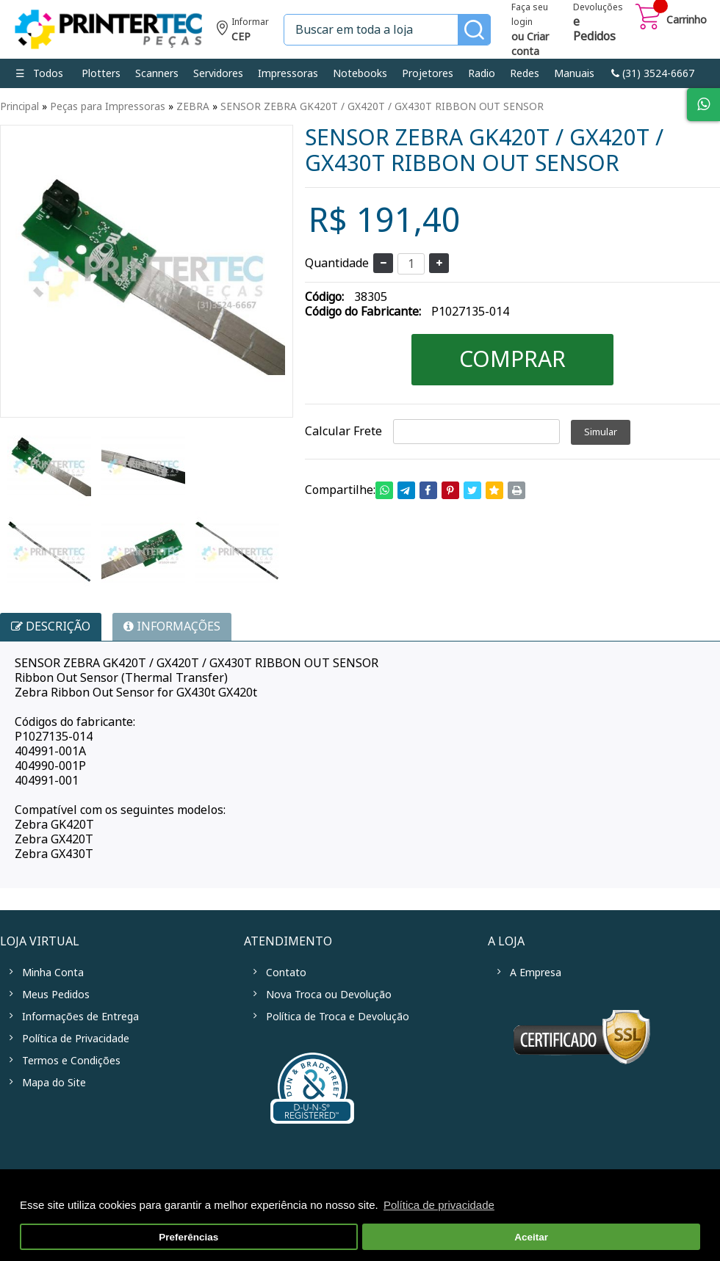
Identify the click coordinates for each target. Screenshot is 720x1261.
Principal (19, 106)
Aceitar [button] (531, 1237)
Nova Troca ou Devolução (329, 994)
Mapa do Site (54, 1083)
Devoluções (598, 23)
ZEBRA (192, 106)
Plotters (101, 73)
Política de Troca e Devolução (337, 1016)
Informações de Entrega (80, 1016)
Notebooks (360, 73)
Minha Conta (53, 972)
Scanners (157, 73)
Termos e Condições (71, 1060)
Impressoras (288, 73)
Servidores (218, 73)
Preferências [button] (188, 1237)
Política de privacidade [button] (439, 1205)
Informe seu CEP (243, 31)
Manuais (574, 73)
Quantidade (337, 263)
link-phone (652, 73)
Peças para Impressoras (107, 106)
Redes (524, 73)
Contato (286, 972)
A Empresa (535, 972)
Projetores (427, 73)
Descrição (50, 626)
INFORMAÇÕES (171, 626)
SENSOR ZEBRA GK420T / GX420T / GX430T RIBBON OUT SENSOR (382, 106)
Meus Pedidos (56, 994)
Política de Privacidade (75, 1038)
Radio (481, 73)
